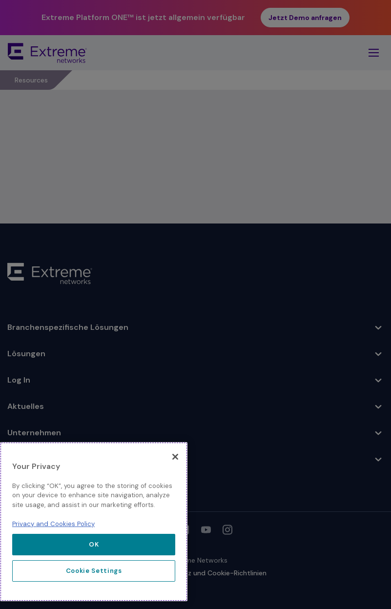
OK (94, 544)
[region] (93, 521)
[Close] (175, 456)
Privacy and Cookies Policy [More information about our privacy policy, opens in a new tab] (53, 524)
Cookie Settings (94, 571)
